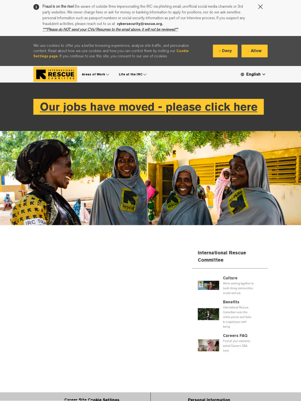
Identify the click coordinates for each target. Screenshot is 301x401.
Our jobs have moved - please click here (149, 106)
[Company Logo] (55, 74)
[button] (253, 74)
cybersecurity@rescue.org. (140, 24)
